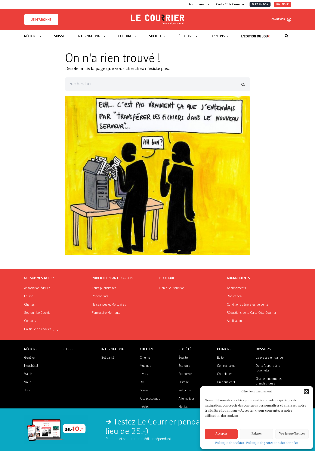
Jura (27, 390)
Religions (185, 390)
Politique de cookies (231, 443)
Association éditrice (37, 288)
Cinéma (145, 357)
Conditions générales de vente (247, 304)
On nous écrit (226, 382)
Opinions (224, 349)
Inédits (144, 407)
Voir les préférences (292, 434)
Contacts (30, 321)
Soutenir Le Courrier (38, 313)
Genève (29, 357)
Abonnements (236, 288)
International (113, 349)
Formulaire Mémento (106, 313)
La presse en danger (270, 357)
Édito (220, 357)
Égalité (183, 357)
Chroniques (224, 374)
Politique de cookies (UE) (41, 329)
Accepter (221, 434)
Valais (28, 374)
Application (234, 321)
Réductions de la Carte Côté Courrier (251, 313)
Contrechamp (226, 366)
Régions (30, 349)
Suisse (68, 349)
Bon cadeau (235, 296)
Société (185, 349)
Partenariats (100, 296)
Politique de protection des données (271, 443)
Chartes (29, 304)
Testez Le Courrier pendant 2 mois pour (187, 422)
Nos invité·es (225, 390)
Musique (145, 366)
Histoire (184, 382)
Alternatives (187, 399)
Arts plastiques (150, 399)
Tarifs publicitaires (104, 288)
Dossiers (263, 349)
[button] (306, 397)
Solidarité (107, 357)
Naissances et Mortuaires (109, 304)
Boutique (167, 278)
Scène (144, 390)
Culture (147, 349)
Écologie (184, 366)
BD (142, 382)
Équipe (28, 296)
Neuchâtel (31, 366)
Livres (144, 374)
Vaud (27, 382)
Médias (183, 407)
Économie (185, 374)
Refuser (257, 434)
